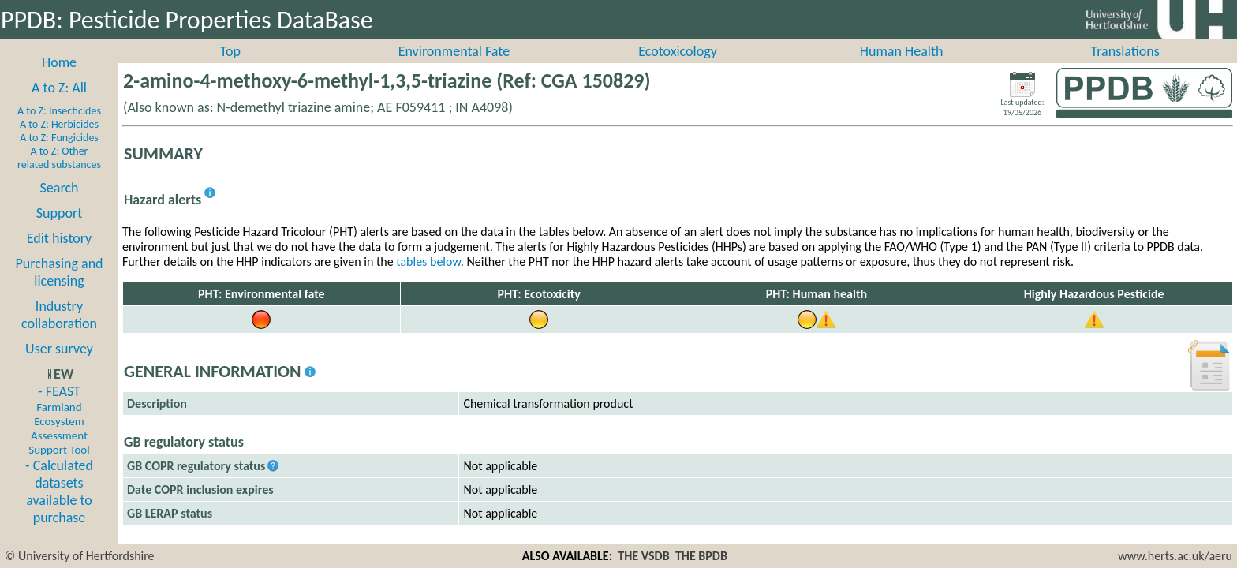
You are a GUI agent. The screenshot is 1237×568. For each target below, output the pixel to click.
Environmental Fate (454, 68)
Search (59, 205)
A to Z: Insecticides (59, 128)
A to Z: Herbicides (59, 141)
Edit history (59, 255)
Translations (1125, 68)
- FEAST (58, 437)
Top (230, 68)
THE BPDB (701, 555)
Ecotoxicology (677, 68)
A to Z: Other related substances (59, 175)
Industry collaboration (59, 332)
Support (59, 230)
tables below (428, 278)
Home (59, 79)
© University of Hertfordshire (80, 555)
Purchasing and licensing (59, 289)
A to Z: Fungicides (59, 155)
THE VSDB (643, 555)
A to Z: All (59, 105)
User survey (59, 366)
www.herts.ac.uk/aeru (1175, 555)
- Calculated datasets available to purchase (59, 509)
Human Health (902, 68)
